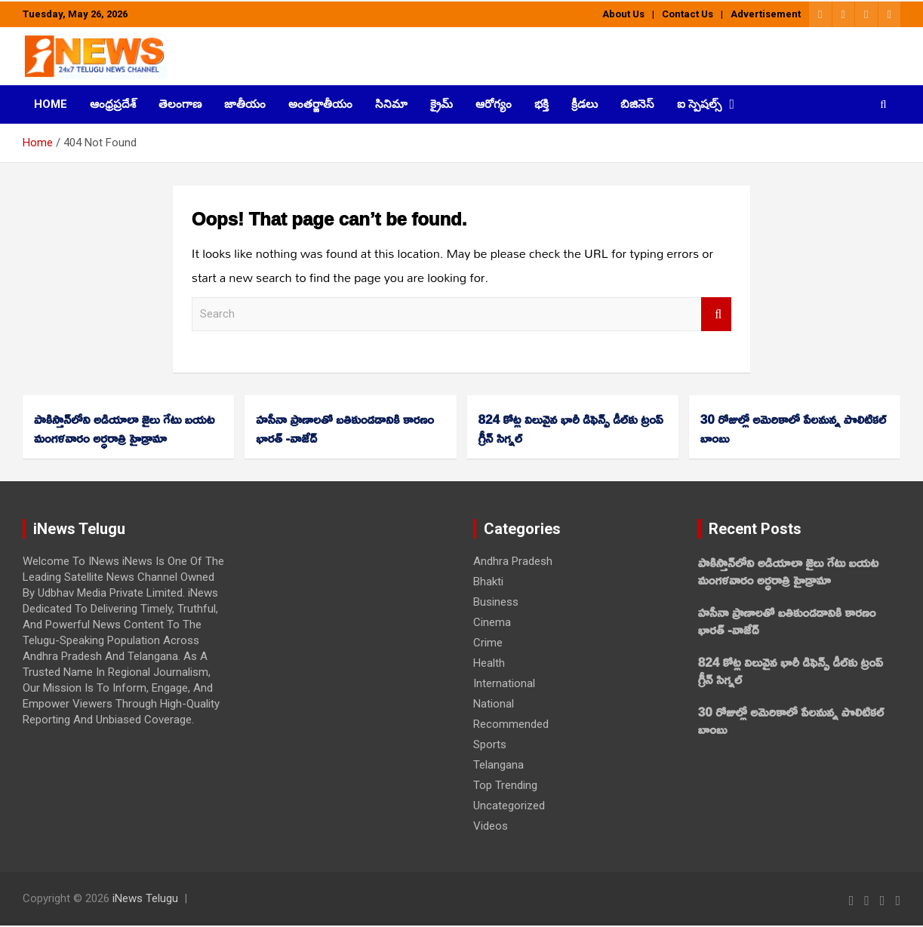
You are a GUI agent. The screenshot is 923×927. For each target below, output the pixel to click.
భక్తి (541, 104)
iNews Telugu (145, 898)
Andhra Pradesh (512, 561)
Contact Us (687, 14)
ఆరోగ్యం (493, 104)
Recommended (511, 724)
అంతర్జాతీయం (320, 104)
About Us (623, 14)
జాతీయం (245, 104)
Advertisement (766, 14)
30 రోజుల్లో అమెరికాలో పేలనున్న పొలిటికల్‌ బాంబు (793, 428)
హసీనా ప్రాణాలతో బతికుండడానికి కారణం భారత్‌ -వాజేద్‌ (345, 428)
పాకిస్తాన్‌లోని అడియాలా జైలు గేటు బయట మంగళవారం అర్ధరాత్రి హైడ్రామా (124, 428)
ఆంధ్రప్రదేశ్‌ (113, 104)
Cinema (492, 622)
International (504, 683)
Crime (488, 642)
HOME (50, 104)
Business (495, 602)
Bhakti (488, 581)
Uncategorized (509, 805)
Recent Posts (755, 529)
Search (716, 314)
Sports (489, 744)
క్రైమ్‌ (441, 104)
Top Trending (505, 785)
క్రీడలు (584, 104)
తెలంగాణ (180, 104)
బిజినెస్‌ (637, 104)
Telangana (498, 765)
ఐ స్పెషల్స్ (699, 104)
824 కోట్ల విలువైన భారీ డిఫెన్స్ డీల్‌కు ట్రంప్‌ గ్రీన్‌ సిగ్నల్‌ (570, 428)
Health (489, 663)
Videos (490, 826)
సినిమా (391, 104)
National (493, 704)
